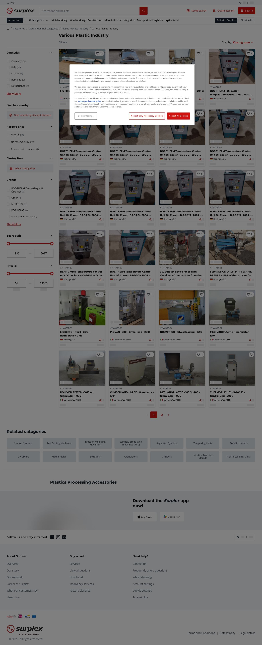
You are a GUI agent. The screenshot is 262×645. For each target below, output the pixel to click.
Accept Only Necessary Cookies (147, 116)
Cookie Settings (86, 116)
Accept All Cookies (178, 116)
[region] (132, 94)
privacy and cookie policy (89, 101)
